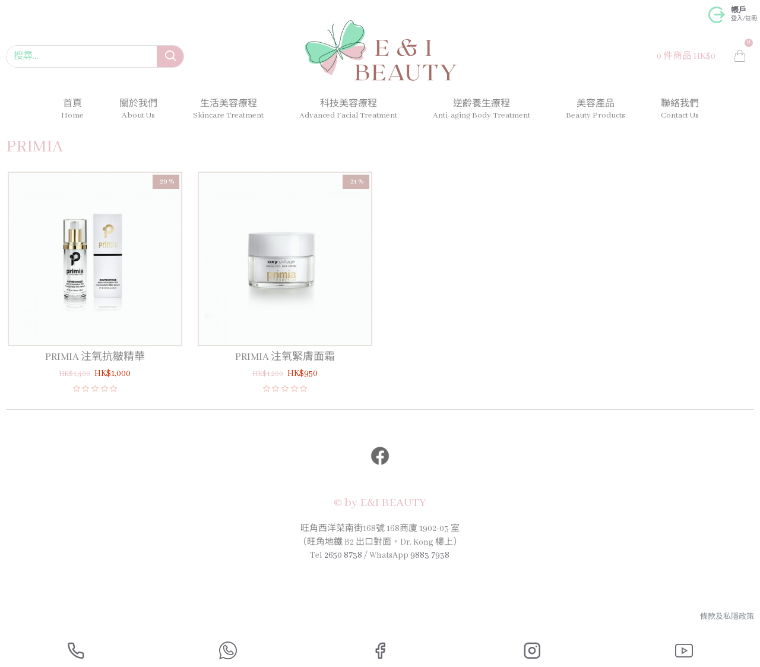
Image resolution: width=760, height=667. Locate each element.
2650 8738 (343, 555)
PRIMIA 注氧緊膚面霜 (285, 357)
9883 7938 (429, 555)
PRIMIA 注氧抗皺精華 (95, 357)
